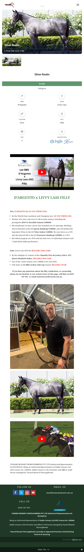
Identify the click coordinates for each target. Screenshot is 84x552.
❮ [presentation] (6, 31)
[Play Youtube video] (42, 172)
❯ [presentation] (78, 31)
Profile (42, 83)
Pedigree (42, 88)
